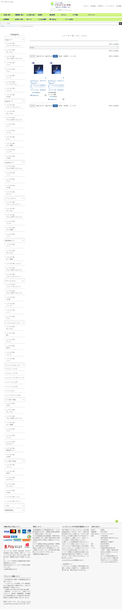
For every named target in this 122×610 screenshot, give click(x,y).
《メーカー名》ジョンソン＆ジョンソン (13, 44)
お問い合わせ (95, 526)
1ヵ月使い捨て (30, 15)
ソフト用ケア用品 (10, 399)
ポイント (29, 19)
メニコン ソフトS (11, 369)
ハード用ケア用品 (10, 461)
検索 (120, 23)
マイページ (91, 15)
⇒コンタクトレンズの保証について (72, 560)
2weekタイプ (9, 101)
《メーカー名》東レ (11, 334)
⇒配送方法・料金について (41, 554)
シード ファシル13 (11, 382)
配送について (37, 526)
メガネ (7, 505)
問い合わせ (53, 19)
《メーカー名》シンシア (11, 76)
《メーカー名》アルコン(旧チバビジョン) (14, 57)
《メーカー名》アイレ (11, 70)
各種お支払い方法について (12, 526)
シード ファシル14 (11, 386)
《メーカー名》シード (11, 63)
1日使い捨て (7, 15)
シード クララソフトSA (13, 395)
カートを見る (69, 19)
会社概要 (119, 6)
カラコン (63, 15)
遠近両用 (52, 15)
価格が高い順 (48, 56)
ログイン (86, 6)
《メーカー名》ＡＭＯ (11, 404)
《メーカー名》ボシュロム (11, 51)
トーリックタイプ (10, 198)
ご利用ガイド (101, 6)
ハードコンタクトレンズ (11, 26)
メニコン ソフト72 (11, 373)
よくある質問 (42, 19)
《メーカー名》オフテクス (11, 443)
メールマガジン (111, 6)
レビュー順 (72, 56)
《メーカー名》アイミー (11, 340)
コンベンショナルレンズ (12, 365)
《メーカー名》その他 (11, 95)
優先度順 (66, 56)
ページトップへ (116, 521)
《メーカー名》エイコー (11, 193)
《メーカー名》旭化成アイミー (11, 449)
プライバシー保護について (12, 576)
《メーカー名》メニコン (11, 89)
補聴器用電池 (9, 510)
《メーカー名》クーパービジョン (11, 83)
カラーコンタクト (10, 281)
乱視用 (40, 15)
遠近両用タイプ (9, 240)
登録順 (60, 56)
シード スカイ (10, 391)
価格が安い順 (40, 56)
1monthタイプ (9, 162)
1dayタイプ (8, 40)
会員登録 (93, 6)
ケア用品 (75, 15)
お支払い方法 (19, 19)
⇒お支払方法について (10, 569)
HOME (2, 26)
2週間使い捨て (19, 15)
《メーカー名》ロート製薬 (11, 144)
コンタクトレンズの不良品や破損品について (75, 526)
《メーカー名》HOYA (11, 347)
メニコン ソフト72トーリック (15, 377)
